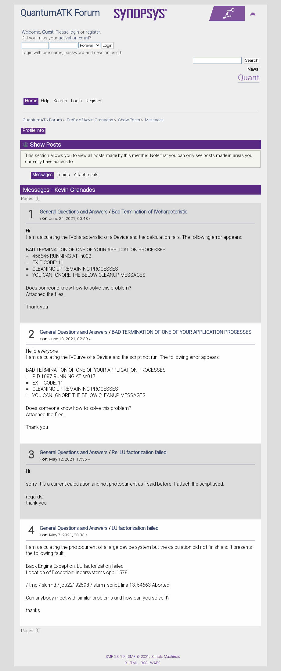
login (74, 32)
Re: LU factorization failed (139, 452)
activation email (74, 38)
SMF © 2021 (138, 656)
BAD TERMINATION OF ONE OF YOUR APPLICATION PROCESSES (181, 332)
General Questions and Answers (73, 212)
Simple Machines (165, 656)
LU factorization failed (135, 528)
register (93, 32)
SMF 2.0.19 (115, 656)
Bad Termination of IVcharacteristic (149, 212)
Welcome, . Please (46, 32)
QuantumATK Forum (60, 13)
